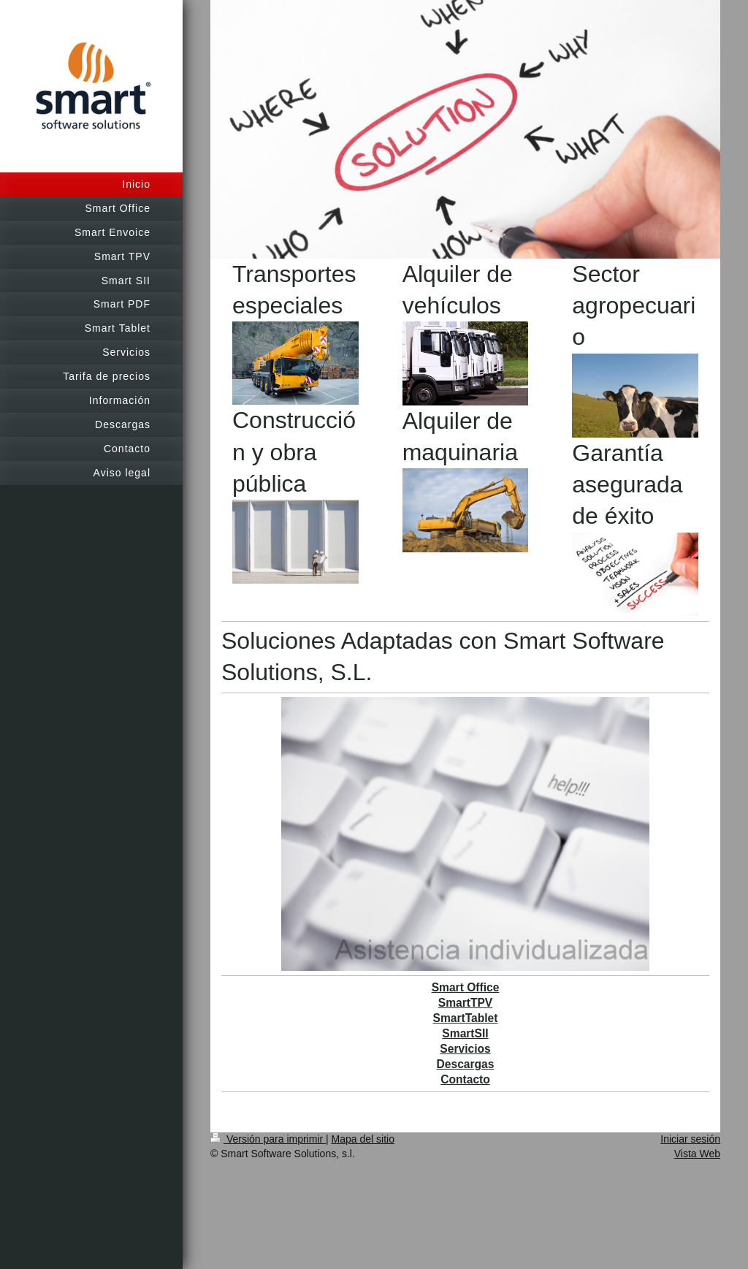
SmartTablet (465, 1018)
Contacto (465, 1079)
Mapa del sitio (363, 1139)
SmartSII (465, 1033)
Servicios (465, 1049)
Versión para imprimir (268, 1139)
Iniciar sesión (690, 1139)
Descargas (466, 1064)
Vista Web (697, 1153)
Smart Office (466, 987)
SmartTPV (465, 1002)
